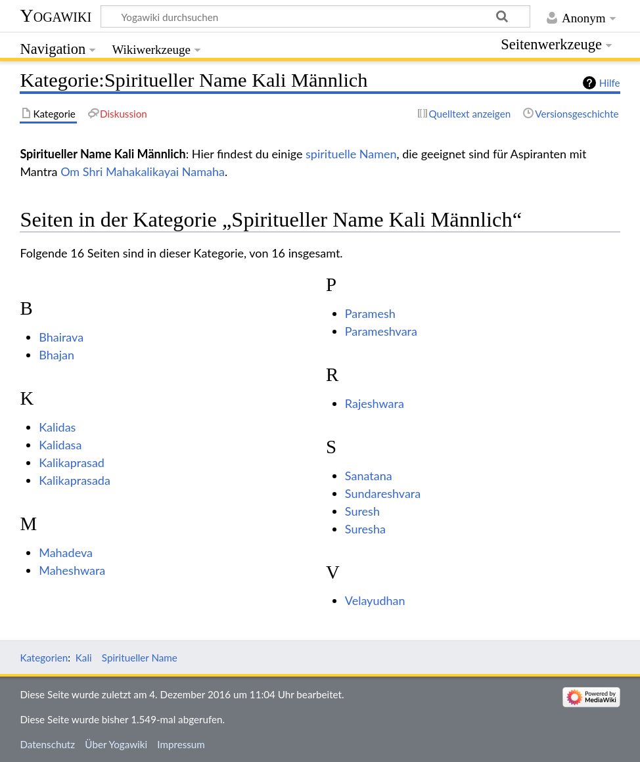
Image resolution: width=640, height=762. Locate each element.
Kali (84, 657)
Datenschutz (47, 744)
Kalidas (57, 427)
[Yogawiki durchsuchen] (315, 16)
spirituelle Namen (351, 153)
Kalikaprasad (71, 462)
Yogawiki (55, 15)
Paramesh (370, 313)
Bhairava (61, 337)
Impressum (181, 744)
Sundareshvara (383, 493)
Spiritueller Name (139, 657)
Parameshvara (381, 331)
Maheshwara (72, 570)
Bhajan (56, 354)
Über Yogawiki (116, 744)
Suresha (365, 529)
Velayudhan (375, 600)
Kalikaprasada (74, 480)
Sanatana (368, 475)
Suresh (362, 511)
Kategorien (44, 657)
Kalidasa (60, 444)
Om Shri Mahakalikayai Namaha (142, 171)
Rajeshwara (374, 403)
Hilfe (609, 83)
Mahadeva (66, 552)
